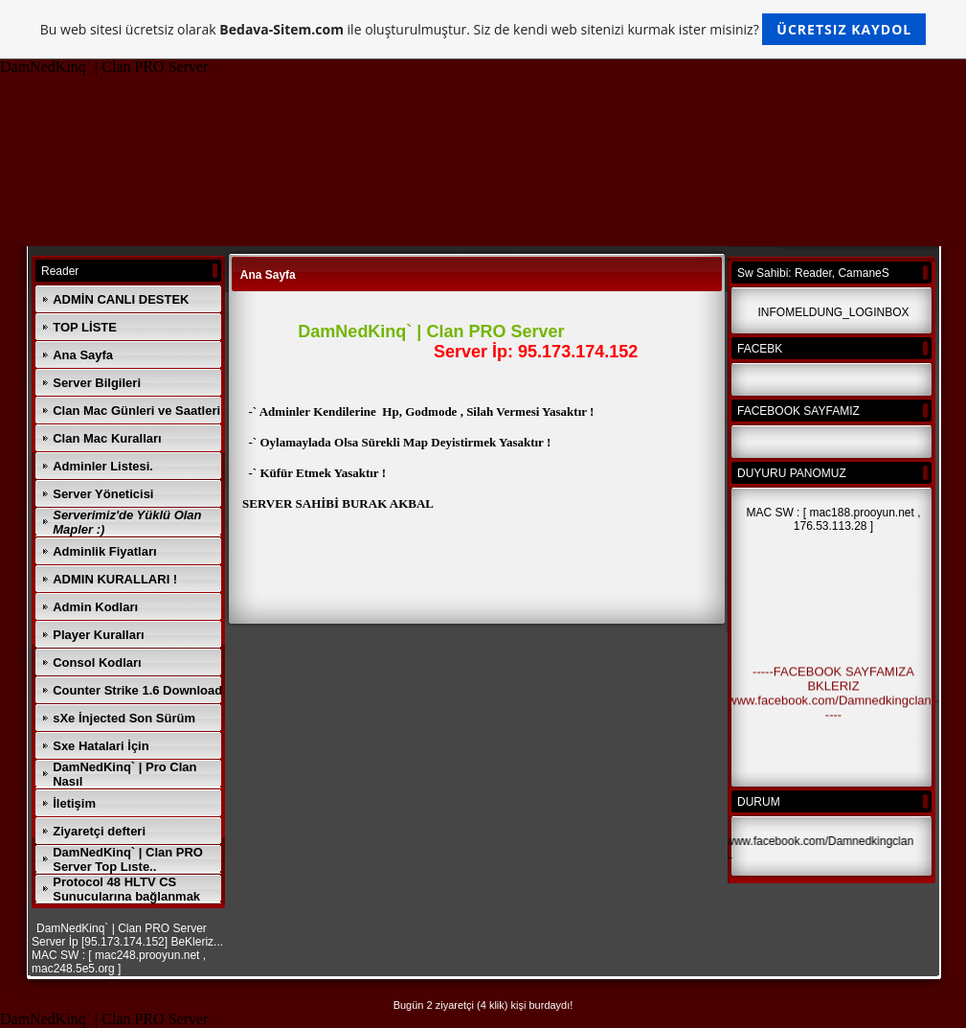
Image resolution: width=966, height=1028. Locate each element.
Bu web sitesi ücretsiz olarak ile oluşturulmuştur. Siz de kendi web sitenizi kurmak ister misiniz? (483, 29)
